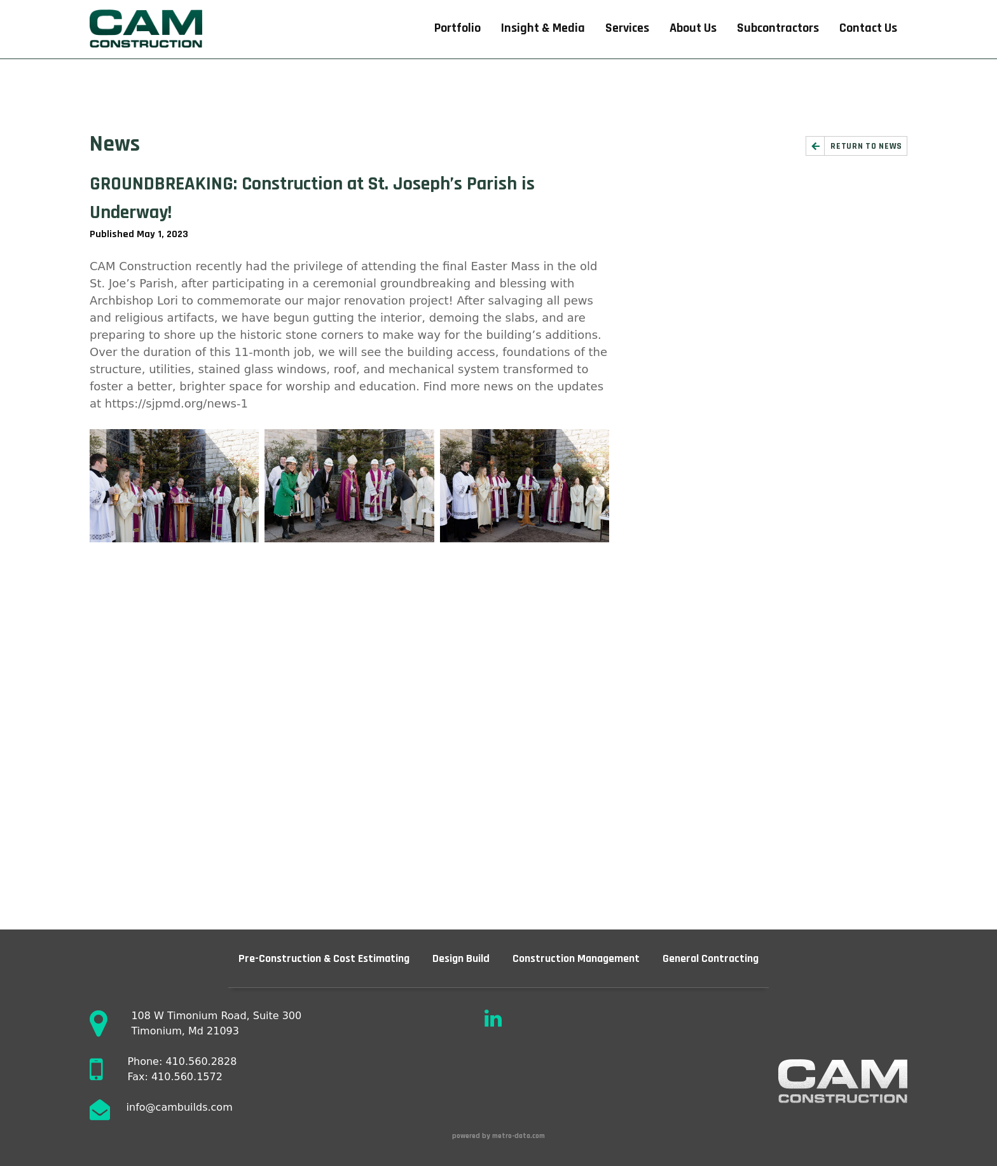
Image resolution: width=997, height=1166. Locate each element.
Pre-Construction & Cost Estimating (323, 958)
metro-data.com (520, 1136)
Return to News (866, 146)
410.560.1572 (187, 1077)
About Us (693, 28)
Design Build (461, 958)
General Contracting (711, 958)
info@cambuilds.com (180, 1107)
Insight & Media (543, 28)
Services (627, 28)
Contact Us (868, 28)
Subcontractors (778, 28)
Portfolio (457, 28)
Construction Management (576, 958)
